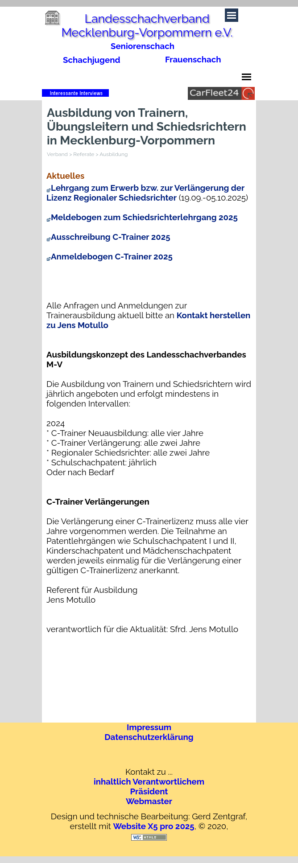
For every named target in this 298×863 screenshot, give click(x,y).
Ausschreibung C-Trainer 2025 (108, 237)
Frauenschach (193, 59)
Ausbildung (113, 154)
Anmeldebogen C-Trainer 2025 (109, 256)
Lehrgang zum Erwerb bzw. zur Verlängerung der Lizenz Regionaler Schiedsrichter (145, 192)
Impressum (149, 727)
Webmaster (149, 801)
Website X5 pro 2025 (153, 826)
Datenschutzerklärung (148, 737)
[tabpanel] (198, 59)
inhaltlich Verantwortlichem (149, 781)
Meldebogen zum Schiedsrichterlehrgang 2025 (142, 217)
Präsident (149, 791)
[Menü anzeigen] (246, 77)
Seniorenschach (142, 46)
